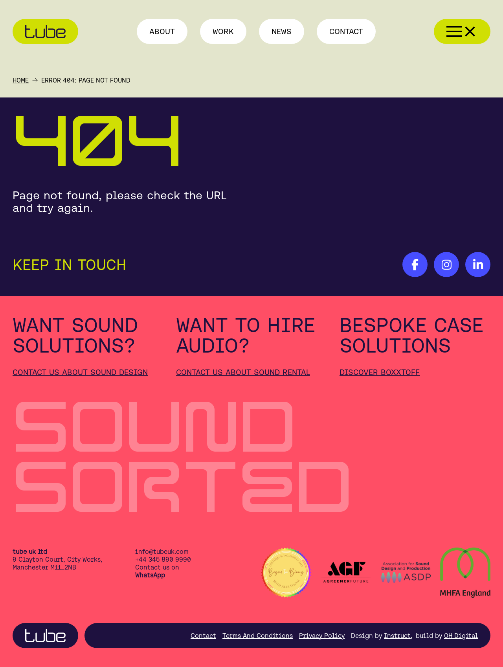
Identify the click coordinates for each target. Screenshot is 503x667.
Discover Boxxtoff (380, 372)
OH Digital (461, 635)
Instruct (397, 635)
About (162, 31)
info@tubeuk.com (162, 551)
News (282, 31)
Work (223, 31)
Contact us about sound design (80, 372)
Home (21, 80)
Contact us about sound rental (243, 372)
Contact (346, 31)
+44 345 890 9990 (163, 559)
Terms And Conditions (257, 635)
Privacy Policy (322, 635)
